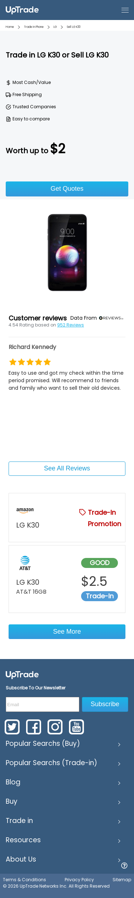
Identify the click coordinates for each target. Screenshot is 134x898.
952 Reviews (70, 325)
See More (67, 631)
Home (10, 27)
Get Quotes (66, 188)
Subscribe (105, 704)
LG (55, 27)
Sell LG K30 (73, 27)
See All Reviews (67, 468)
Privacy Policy (79, 880)
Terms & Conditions (24, 880)
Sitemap (122, 880)
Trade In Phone (34, 27)
